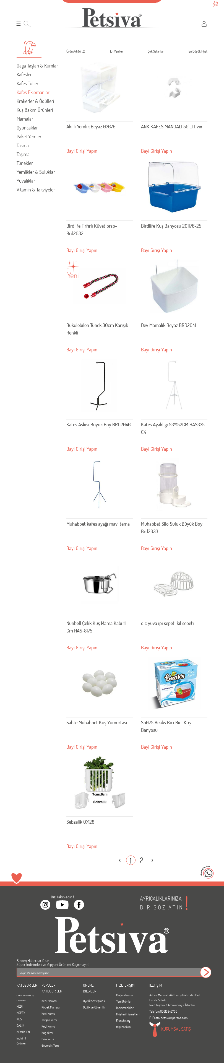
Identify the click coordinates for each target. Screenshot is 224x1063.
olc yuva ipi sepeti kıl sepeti (167, 623)
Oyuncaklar (27, 127)
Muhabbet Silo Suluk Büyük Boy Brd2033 (171, 527)
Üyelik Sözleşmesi (94, 1001)
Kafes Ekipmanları (33, 92)
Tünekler (25, 163)
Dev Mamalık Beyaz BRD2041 (168, 325)
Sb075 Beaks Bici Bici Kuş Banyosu (166, 726)
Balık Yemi (47, 1039)
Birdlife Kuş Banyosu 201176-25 (171, 225)
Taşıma (23, 154)
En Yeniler (116, 52)
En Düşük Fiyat (198, 52)
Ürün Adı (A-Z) (75, 52)
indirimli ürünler (21, 1040)
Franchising (123, 1020)
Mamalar (25, 118)
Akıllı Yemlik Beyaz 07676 (90, 126)
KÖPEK (21, 1012)
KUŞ (19, 1019)
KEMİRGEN (23, 1032)
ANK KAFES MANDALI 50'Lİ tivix (171, 126)
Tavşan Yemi (49, 1020)
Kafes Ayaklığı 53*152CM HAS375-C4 (174, 428)
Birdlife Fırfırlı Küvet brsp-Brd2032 (91, 229)
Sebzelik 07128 (80, 821)
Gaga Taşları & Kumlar (37, 65)
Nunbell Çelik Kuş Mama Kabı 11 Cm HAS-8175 (96, 627)
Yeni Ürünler (124, 1001)
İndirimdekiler (125, 1007)
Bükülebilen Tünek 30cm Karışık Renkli (97, 329)
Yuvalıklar (26, 180)
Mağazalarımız (124, 995)
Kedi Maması (49, 1001)
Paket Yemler (29, 136)
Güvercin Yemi (50, 1045)
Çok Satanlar (156, 52)
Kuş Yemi (47, 1032)
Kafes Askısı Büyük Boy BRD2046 (98, 424)
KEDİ (20, 1006)
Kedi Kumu (48, 1013)
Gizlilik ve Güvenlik (94, 1007)
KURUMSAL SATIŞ (170, 1029)
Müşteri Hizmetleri (127, 1014)
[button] (29, 48)
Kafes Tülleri (28, 83)
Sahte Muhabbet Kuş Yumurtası (96, 722)
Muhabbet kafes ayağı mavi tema (98, 523)
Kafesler (24, 74)
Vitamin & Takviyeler (36, 189)
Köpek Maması (50, 1007)
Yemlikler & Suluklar (36, 171)
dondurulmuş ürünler (25, 997)
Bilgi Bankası (123, 1027)
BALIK (20, 1025)
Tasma (23, 145)
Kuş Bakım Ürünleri (35, 110)
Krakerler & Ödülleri (35, 101)
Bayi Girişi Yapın (81, 150)
